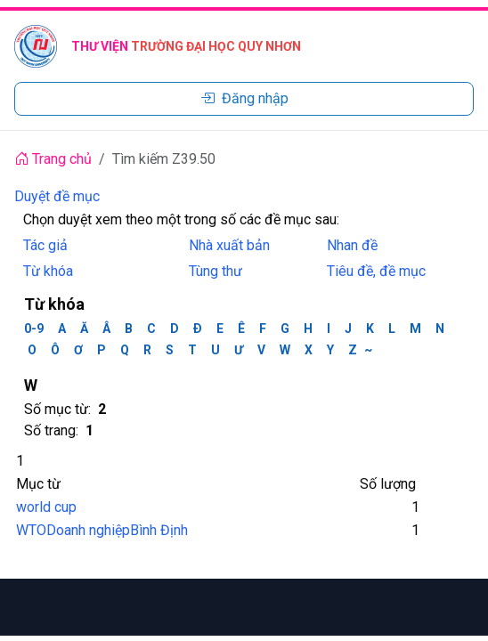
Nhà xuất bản (229, 245)
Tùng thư (215, 271)
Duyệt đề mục (57, 196)
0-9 (34, 328)
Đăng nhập (244, 98)
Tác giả (45, 245)
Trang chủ (53, 158)
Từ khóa (48, 271)
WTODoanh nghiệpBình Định (102, 530)
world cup (46, 507)
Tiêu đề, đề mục (376, 271)
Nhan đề (352, 245)
